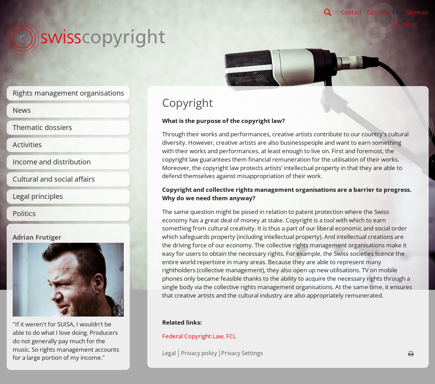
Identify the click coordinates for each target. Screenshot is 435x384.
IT (415, 25)
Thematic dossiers (42, 127)
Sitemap (417, 12)
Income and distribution (52, 162)
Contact (351, 12)
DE (395, 25)
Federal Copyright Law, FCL (199, 336)
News (22, 110)
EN (424, 25)
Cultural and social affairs (54, 179)
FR (406, 25)
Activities (27, 144)
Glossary (378, 12)
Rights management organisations (68, 93)
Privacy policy (199, 353)
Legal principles (38, 196)
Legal (169, 353)
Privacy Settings (242, 353)
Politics (24, 213)
